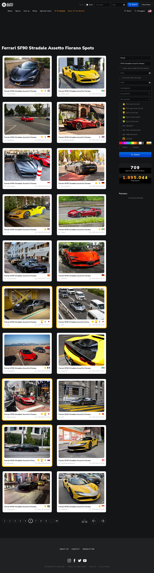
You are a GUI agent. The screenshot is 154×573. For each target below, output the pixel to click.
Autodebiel (10, 371)
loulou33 (64, 509)
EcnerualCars (65, 186)
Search (132, 5)
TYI (8, 232)
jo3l (8, 325)
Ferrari (7, 91)
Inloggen (139, 11)
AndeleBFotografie (67, 140)
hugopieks (10, 140)
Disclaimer (104, 567)
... (51, 521)
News (80, 5)
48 (57, 521)
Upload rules (45, 11)
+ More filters (145, 5)
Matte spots (65, 94)
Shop (35, 11)
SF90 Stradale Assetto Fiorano (23, 91)
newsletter (88, 549)
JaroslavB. (10, 463)
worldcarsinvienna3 (68, 463)
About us (64, 549)
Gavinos (64, 278)
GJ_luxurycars (11, 278)
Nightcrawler (11, 417)
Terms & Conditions (76, 567)
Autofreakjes (11, 94)
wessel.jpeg (11, 186)
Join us (27, 11)
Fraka (63, 232)
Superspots (11, 509)
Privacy (92, 567)
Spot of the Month (76, 11)
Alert (127, 11)
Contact (76, 549)
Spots (90, 5)
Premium (59, 11)
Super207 (64, 371)
